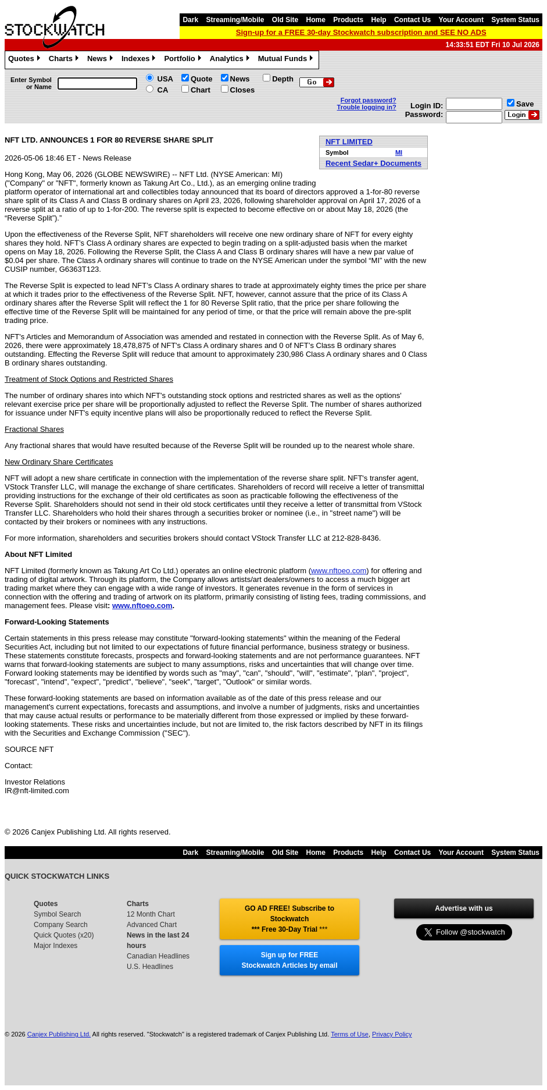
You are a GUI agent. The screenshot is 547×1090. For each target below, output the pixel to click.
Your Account (461, 20)
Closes (242, 90)
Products (348, 20)
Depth (283, 78)
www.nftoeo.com (338, 570)
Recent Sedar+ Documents (373, 163)
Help (379, 20)
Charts (65, 60)
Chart (200, 90)
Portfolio (183, 60)
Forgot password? (368, 100)
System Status (515, 20)
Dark (190, 20)
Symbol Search (57, 914)
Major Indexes (55, 946)
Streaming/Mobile (235, 20)
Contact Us (412, 20)
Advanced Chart (152, 925)
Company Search (61, 925)
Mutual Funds (287, 60)
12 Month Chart (151, 914)
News (101, 60)
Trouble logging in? (366, 107)
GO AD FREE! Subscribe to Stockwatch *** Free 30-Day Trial (289, 918)
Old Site (285, 20)
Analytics (231, 60)
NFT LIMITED (349, 141)
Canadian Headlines (158, 956)
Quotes (25, 60)
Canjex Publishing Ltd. (59, 1034)
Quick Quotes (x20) (64, 935)
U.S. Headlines (150, 967)
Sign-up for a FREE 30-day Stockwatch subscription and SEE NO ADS (361, 32)
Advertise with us (463, 908)
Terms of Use (350, 1034)
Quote (202, 78)
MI (398, 152)
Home (316, 20)
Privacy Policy (392, 1034)
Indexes (139, 60)
